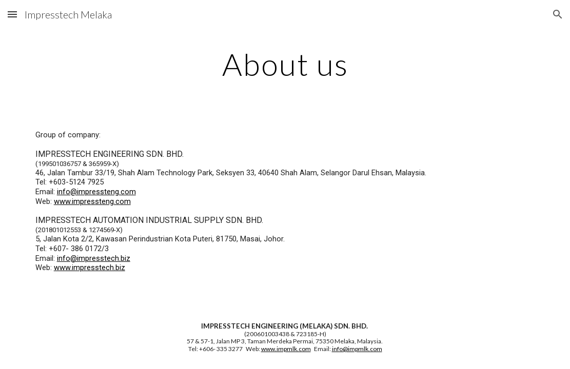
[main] (285, 64)
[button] (12, 14)
